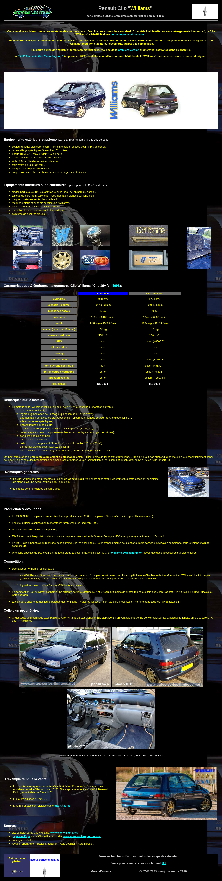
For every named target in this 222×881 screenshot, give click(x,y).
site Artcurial (62, 805)
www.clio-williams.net (64, 832)
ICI (164, 863)
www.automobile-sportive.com (82, 836)
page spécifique (21, 836)
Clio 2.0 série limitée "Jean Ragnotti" (41, 56)
